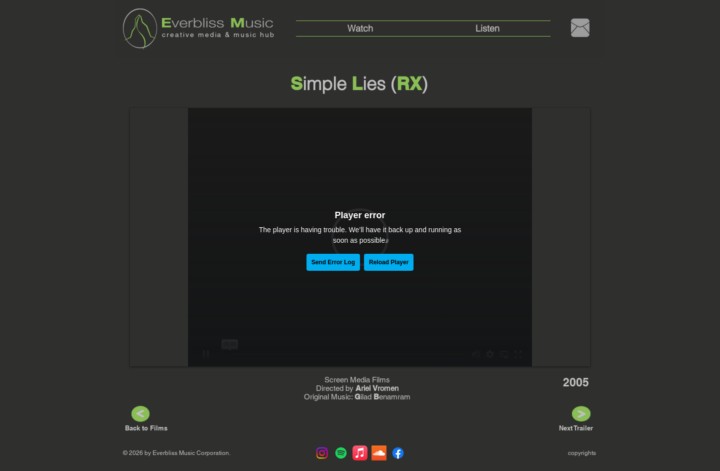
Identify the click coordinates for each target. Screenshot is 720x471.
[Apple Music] (360, 452)
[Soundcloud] (379, 452)
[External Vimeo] (360, 237)
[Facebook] (398, 452)
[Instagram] (322, 452)
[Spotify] (341, 452)
